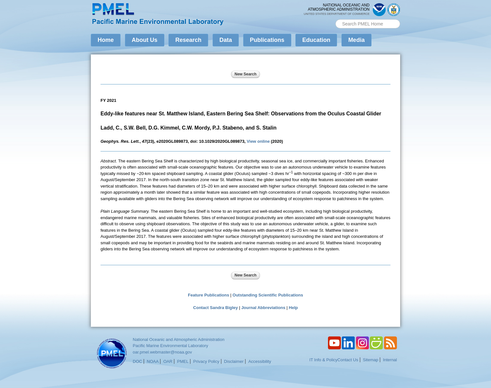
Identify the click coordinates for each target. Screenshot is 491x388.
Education (316, 40)
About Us (145, 40)
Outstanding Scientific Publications (268, 295)
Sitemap (370, 359)
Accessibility (259, 361)
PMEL (182, 361)
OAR (167, 361)
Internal (390, 359)
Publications (267, 40)
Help (293, 307)
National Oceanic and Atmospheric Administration (179, 339)
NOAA (153, 361)
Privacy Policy (206, 361)
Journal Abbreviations (263, 307)
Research (188, 40)
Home (106, 40)
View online (258, 141)
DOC (137, 361)
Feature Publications (208, 295)
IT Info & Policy (323, 359)
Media (356, 40)
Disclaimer (234, 361)
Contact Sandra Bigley (215, 307)
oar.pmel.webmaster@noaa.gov (162, 352)
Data (225, 40)
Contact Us (347, 359)
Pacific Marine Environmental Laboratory (170, 345)
